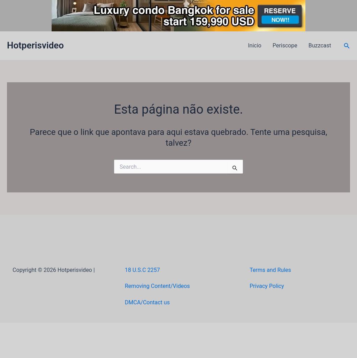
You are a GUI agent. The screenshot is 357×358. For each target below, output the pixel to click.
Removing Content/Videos (157, 286)
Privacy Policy (267, 286)
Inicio (254, 45)
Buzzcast (320, 45)
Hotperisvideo (35, 45)
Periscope (285, 45)
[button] (347, 45)
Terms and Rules (270, 270)
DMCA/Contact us (147, 302)
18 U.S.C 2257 (142, 270)
